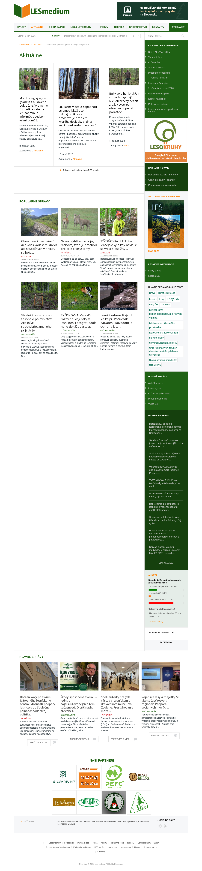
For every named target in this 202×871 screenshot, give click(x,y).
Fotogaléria (69, 843)
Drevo (152, 293)
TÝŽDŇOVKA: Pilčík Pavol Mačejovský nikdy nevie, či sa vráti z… (164, 483)
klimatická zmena (166, 293)
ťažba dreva (155, 365)
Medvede (165, 304)
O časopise (154, 62)
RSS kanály (99, 847)
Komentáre (112, 847)
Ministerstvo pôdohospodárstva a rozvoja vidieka (165, 313)
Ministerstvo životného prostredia (162, 325)
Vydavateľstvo (155, 57)
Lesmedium (41, 11)
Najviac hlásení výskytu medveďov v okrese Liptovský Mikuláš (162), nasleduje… (165, 550)
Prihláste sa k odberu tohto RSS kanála (81, 170)
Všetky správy (55, 843)
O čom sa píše (57, 27)
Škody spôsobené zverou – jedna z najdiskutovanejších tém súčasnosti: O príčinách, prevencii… (78, 704)
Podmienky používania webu (58, 847)
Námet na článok (157, 98)
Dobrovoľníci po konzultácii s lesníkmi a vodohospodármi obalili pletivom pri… (164, 506)
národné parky (156, 337)
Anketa (152, 575)
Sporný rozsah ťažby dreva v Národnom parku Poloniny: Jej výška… (165, 520)
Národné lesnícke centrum (163, 332)
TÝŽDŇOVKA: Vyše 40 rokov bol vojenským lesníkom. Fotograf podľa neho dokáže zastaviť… (79, 301)
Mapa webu (126, 847)
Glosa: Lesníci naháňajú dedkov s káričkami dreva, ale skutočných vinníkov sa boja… (39, 227)
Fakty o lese (154, 270)
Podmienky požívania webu (162, 185)
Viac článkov (166, 563)
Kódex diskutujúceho (82, 847)
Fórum (104, 27)
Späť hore (28, 821)
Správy (21, 27)
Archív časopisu (156, 67)
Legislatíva (154, 275)
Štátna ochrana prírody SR (163, 360)
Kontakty (158, 27)
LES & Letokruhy (81, 27)
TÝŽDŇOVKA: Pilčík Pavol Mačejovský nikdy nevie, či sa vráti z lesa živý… (118, 225)
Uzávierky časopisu (158, 93)
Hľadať (137, 847)
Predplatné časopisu (159, 72)
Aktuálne (37, 27)
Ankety (104, 843)
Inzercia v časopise (158, 83)
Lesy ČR (153, 304)
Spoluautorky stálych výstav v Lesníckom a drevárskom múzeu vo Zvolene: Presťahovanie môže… (117, 704)
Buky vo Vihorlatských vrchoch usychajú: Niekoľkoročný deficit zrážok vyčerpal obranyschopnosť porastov (124, 103)
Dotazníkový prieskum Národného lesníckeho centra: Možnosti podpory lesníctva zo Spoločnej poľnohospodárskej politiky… (37, 705)
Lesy (161, 299)
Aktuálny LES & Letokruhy (165, 196)
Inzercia (119, 27)
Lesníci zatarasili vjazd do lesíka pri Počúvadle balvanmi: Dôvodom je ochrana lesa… (118, 301)
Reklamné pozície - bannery (163, 174)
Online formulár (160, 77)
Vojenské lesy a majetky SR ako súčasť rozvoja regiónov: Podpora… (164, 470)
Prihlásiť (178, 27)
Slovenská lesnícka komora (163, 343)
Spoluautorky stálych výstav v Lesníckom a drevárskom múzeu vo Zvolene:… (164, 456)
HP (44, 843)
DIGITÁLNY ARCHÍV (159, 52)
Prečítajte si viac (39, 743)
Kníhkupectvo (138, 27)
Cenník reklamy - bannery (161, 179)
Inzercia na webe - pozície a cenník (163, 110)
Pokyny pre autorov (158, 104)
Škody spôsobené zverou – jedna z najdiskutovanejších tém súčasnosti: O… (166, 443)
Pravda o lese (83, 843)
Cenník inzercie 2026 (163, 88)
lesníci (153, 299)
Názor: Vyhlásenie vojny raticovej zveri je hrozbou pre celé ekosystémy (79, 225)
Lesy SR (173, 299)
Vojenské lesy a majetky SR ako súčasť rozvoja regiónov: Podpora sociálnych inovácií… (160, 702)
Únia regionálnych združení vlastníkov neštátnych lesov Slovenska (163, 351)
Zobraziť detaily (156, 621)
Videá (127, 145)
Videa (95, 843)
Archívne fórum (150, 847)
